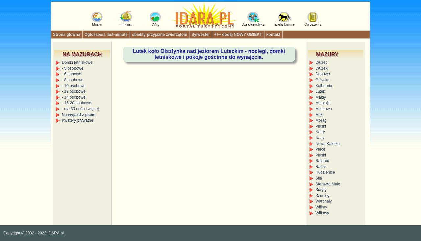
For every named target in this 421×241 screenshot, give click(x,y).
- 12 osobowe (74, 91)
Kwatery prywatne (77, 120)
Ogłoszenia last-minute (106, 34)
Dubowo (322, 74)
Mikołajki (323, 103)
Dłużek (321, 68)
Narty (320, 132)
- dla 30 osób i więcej (80, 109)
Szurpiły (322, 195)
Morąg (321, 120)
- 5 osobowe (72, 68)
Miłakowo (323, 109)
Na (78, 114)
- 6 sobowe (71, 74)
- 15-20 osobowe (76, 103)
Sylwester (200, 34)
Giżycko (322, 80)
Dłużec (321, 62)
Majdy (320, 97)
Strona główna (66, 34)
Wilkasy (322, 213)
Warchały (323, 201)
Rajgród (322, 160)
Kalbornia (323, 86)
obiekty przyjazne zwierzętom (159, 34)
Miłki (319, 114)
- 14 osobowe (74, 97)
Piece (320, 149)
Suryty (321, 189)
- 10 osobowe (74, 86)
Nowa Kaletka (327, 143)
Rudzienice (325, 172)
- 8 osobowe (72, 80)
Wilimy (321, 207)
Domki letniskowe (77, 62)
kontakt (273, 34)
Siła (318, 178)
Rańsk (321, 166)
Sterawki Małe (327, 184)
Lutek (320, 91)
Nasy (319, 137)
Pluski (320, 126)
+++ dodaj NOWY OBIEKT (238, 34)
